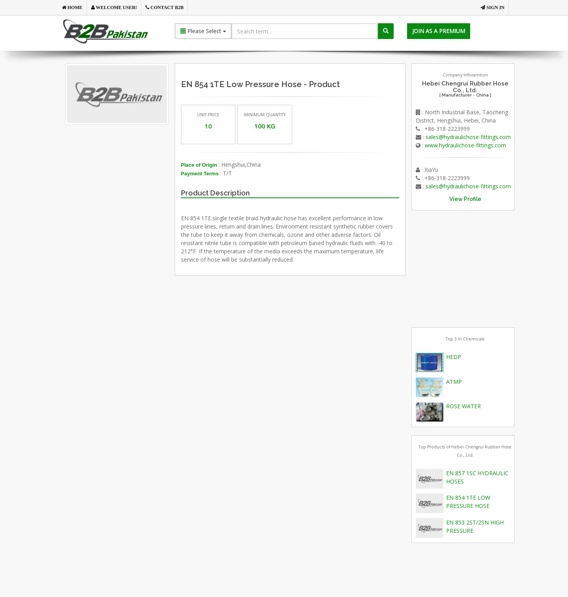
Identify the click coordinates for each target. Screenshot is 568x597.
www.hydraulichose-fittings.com (465, 145)
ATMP (454, 381)
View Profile (465, 199)
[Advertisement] (130, 215)
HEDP (453, 357)
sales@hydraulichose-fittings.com (468, 137)
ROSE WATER (463, 406)
